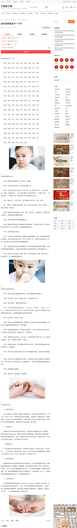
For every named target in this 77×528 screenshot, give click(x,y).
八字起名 (57, 94)
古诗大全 (67, 94)
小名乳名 (67, 103)
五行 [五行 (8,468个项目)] (55, 220)
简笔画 (67, 122)
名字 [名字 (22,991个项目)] (69, 220)
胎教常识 (67, 124)
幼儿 (56, 105)
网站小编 (3, 27)
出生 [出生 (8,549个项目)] (62, 220)
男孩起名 (13, 19)
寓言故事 (57, 103)
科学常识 (67, 119)
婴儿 (66, 97)
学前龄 (56, 100)
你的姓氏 (4, 38)
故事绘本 (15, 13)
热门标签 (22, 1)
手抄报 (56, 111)
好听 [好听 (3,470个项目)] (69, 223)
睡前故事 (57, 119)
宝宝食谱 (50, 13)
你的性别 (4, 44)
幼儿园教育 (68, 105)
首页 (3, 1)
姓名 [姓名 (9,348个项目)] (55, 226)
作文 (56, 92)
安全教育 (67, 100)
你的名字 (4, 41)
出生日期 (4, 47)
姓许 (12, 520)
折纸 (66, 111)
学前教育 (22, 13)
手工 (66, 108)
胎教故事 (57, 127)
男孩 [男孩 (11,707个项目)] (55, 228)
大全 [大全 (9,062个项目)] (55, 223)
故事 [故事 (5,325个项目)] (69, 226)
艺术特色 (43, 13)
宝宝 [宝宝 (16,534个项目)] (62, 226)
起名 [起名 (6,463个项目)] (69, 228)
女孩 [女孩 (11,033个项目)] (62, 223)
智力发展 (30, 13)
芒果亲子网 (6, 6)
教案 (66, 113)
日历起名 (57, 116)
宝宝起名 (8, 13)
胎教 (36, 13)
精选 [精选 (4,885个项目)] (62, 228)
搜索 (46, 7)
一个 (3, 520)
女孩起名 (57, 97)
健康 (56, 13)
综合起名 (57, 124)
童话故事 (57, 122)
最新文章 (9, 1)
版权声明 (28, 1)
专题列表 (15, 1)
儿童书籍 (67, 92)
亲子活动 (57, 89)
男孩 (17, 520)
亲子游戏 (67, 89)
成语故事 (57, 108)
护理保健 (57, 113)
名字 (7, 520)
